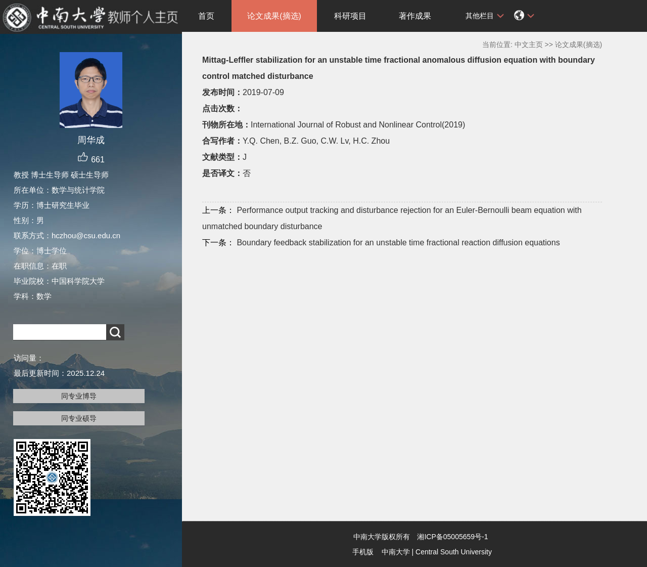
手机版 (363, 552)
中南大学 (396, 552)
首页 (206, 16)
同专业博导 (79, 396)
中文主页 (529, 44)
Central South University (453, 552)
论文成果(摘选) (274, 16)
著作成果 (415, 16)
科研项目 (350, 16)
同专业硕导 (79, 418)
